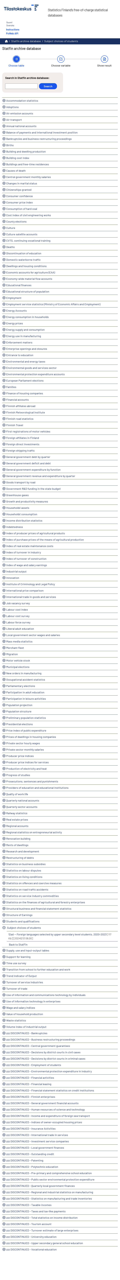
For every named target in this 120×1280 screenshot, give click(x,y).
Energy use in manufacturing (23, 336)
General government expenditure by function (33, 469)
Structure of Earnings (19, 915)
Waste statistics (16, 1020)
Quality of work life (17, 794)
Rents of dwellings (17, 845)
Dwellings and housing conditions (26, 266)
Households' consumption (21, 514)
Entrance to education (19, 355)
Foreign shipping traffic (20, 450)
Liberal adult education (20, 628)
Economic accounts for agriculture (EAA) (30, 272)
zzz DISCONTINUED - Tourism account (28, 1224)
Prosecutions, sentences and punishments (32, 781)
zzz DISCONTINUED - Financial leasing (28, 1084)
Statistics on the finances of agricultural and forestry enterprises (45, 902)
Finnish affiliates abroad (20, 406)
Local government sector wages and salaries (33, 635)
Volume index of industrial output (26, 1026)
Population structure (18, 711)
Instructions (12, 29)
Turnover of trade (16, 988)
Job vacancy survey (18, 603)
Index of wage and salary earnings (26, 565)
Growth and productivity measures (27, 501)
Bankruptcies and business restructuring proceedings (39, 138)
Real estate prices (17, 819)
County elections (16, 221)
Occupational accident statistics (25, 679)
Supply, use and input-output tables (27, 950)
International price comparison (25, 590)
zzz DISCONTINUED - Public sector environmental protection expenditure (50, 1179)
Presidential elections (19, 724)
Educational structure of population (27, 291)
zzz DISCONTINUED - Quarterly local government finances (40, 1185)
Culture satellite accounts (21, 234)
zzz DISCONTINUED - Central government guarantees (38, 1045)
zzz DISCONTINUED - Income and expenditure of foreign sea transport (48, 1115)
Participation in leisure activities (26, 698)
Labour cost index (17, 609)
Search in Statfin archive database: (27, 78)
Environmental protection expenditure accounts (35, 374)
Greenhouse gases (17, 495)
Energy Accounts (16, 310)
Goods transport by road (20, 482)
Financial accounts (17, 399)
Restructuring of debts (20, 857)
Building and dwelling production (26, 151)
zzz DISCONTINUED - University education (31, 1236)
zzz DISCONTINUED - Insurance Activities (31, 1128)
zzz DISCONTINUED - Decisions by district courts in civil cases (43, 1052)
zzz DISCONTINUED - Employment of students (33, 1065)
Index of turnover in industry (23, 552)
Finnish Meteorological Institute (25, 412)
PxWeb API (12, 33)
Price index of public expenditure (26, 730)
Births (10, 145)
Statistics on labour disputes (23, 870)
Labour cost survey (17, 616)
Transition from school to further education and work (38, 969)
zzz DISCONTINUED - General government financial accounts (42, 1103)
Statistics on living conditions (24, 876)
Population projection (19, 705)
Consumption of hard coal (21, 208)
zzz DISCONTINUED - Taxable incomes (28, 1205)
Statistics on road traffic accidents (27, 889)
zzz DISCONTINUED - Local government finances (35, 1147)
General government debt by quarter (28, 457)
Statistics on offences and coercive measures (34, 883)
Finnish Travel (14, 425)
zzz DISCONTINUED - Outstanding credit (30, 1154)
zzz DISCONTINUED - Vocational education (31, 1249)
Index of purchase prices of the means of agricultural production (45, 539)
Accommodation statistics (22, 100)
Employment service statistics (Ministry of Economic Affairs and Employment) (53, 304)
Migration (12, 654)
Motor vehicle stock (18, 660)
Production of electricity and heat (26, 768)
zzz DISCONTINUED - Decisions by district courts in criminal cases (45, 1058)
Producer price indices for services (27, 762)
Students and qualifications (22, 921)
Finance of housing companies (24, 393)
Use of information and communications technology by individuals (46, 995)
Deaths (10, 247)
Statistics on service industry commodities (32, 896)
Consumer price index (19, 202)
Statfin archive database (26, 41)
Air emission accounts (19, 113)
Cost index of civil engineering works (28, 215)
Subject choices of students (61, 41)
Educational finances (18, 285)
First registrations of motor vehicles (28, 431)
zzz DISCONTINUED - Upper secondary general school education (44, 1243)
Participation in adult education (25, 692)
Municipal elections (17, 666)
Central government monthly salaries (28, 177)
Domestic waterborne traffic (23, 259)
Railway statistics (16, 813)
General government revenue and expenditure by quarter (40, 476)
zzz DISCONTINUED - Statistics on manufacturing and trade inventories (49, 1198)
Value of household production (24, 1014)
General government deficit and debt (28, 463)
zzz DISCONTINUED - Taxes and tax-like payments (36, 1211)
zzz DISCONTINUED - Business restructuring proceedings (40, 1039)
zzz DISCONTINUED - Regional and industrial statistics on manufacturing (49, 1192)
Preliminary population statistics (26, 717)
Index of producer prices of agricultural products (35, 533)
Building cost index (17, 158)
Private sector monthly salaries (25, 749)
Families (11, 387)
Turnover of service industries (24, 982)
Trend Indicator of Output (21, 975)
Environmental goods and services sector (31, 367)
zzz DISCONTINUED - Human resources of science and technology (45, 1109)
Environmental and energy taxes (25, 361)
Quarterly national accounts (22, 800)
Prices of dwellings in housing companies (31, 736)
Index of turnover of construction (26, 558)
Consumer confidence (19, 196)
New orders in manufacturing (23, 673)
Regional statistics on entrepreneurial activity (34, 832)
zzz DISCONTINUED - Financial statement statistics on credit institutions (50, 1090)
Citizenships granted (18, 189)
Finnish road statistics (19, 418)
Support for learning (18, 956)
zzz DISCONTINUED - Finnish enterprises (30, 1096)
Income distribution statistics (24, 520)
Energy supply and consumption (25, 329)
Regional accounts (17, 826)
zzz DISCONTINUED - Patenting (24, 1160)
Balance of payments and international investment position (42, 132)
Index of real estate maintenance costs (29, 546)
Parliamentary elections (20, 686)
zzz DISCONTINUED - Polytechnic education (32, 1166)
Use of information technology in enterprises (33, 1001)
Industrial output (16, 571)
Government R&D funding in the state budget (33, 488)
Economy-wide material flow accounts (29, 278)
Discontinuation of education (23, 253)
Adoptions (12, 107)
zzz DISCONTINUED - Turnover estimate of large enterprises (42, 1230)
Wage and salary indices (20, 1007)
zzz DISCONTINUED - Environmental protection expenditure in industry (49, 1071)
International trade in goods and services (31, 596)
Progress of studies (18, 775)
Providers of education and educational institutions (37, 787)
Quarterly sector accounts (21, 806)
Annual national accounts (21, 126)
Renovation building (18, 838)
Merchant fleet (15, 647)
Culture (10, 227)
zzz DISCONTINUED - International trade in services (37, 1135)
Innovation (12, 577)
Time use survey (16, 963)
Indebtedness (14, 527)
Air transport (14, 119)
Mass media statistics (19, 641)
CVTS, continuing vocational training (28, 240)
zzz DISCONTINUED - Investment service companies (37, 1141)
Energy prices (14, 323)
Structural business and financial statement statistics (38, 908)
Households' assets (17, 507)
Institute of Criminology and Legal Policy (30, 584)
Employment (13, 297)
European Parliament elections (25, 380)
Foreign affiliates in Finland (22, 437)
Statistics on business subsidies (26, 864)
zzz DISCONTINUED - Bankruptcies (26, 1033)
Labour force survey (18, 622)
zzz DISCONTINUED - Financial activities (30, 1077)
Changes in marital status (21, 183)
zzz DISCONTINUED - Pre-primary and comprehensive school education (49, 1173)
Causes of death (16, 170)
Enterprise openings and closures (26, 348)
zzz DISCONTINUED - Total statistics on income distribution (42, 1217)
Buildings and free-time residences (27, 164)
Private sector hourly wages (23, 743)
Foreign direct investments (22, 444)
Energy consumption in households (27, 317)
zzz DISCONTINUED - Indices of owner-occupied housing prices (44, 1122)
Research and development (22, 851)
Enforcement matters (19, 342)
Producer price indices (20, 756)
